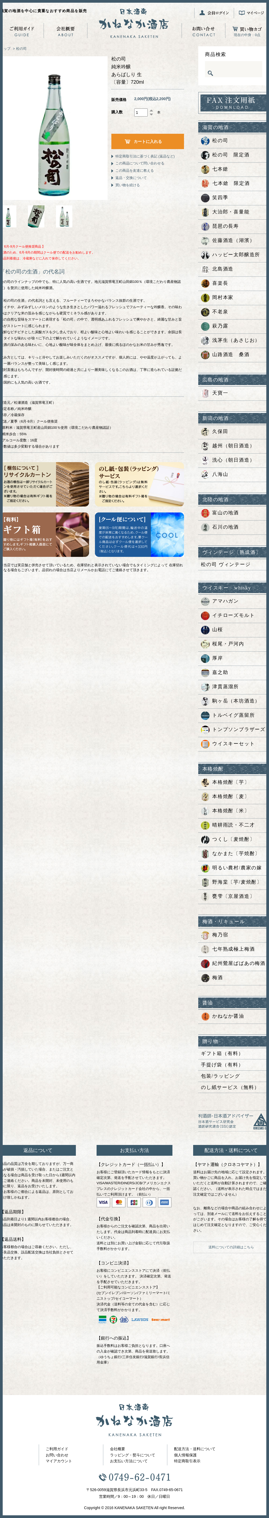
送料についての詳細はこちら (231, 1247)
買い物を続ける (127, 185)
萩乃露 (214, 326)
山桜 (212, 630)
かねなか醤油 (222, 1016)
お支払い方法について (129, 1461)
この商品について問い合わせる (139, 163)
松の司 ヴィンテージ (226, 564)
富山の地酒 (220, 513)
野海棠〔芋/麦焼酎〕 (231, 882)
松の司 (21, 49)
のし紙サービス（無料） (230, 1087)
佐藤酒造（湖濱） (228, 241)
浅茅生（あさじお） (230, 340)
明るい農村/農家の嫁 (231, 868)
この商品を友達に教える (134, 170)
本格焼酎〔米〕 (225, 811)
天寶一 (214, 393)
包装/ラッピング (220, 1076)
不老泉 (214, 312)
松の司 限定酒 (225, 155)
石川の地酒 (220, 527)
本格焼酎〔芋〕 (225, 782)
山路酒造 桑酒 (225, 355)
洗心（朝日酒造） (228, 460)
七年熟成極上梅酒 (228, 949)
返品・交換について (131, 178)
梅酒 (212, 978)
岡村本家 (217, 298)
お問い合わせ (57, 1455)
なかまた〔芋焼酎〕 (230, 854)
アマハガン (220, 601)
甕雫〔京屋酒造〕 (228, 896)
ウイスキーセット (228, 744)
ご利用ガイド (57, 1449)
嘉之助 (214, 673)
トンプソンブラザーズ (233, 730)
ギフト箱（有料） (222, 1053)
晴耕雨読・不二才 (228, 825)
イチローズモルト (228, 616)
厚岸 (212, 658)
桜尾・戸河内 (222, 644)
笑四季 (214, 198)
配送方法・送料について (194, 1449)
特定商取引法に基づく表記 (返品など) (145, 156)
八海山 (214, 474)
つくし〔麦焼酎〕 (228, 839)
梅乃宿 (214, 935)
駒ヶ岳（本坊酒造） (230, 701)
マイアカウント (59, 1461)
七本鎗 (214, 169)
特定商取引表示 (187, 1461)
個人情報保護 (185, 1455)
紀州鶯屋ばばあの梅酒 (233, 964)
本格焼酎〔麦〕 (225, 797)
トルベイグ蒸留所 (228, 715)
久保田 (214, 432)
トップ (5, 49)
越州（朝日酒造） (228, 446)
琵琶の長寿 (220, 226)
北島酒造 (217, 269)
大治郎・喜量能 (225, 212)
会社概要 (117, 1449)
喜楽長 (214, 283)
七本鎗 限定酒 (225, 184)
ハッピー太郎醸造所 (230, 255)
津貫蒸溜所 (220, 687)
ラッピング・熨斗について (132, 1455)
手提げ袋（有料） (222, 1064)
